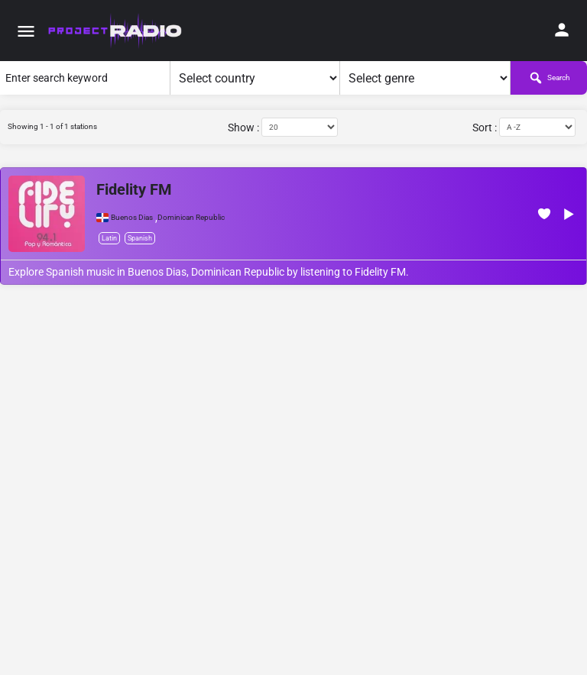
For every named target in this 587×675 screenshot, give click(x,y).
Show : (243, 127)
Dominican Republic (191, 217)
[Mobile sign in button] (562, 30)
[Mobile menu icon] (26, 31)
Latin (109, 238)
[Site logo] (115, 30)
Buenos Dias (132, 217)
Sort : (484, 127)
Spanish (140, 238)
